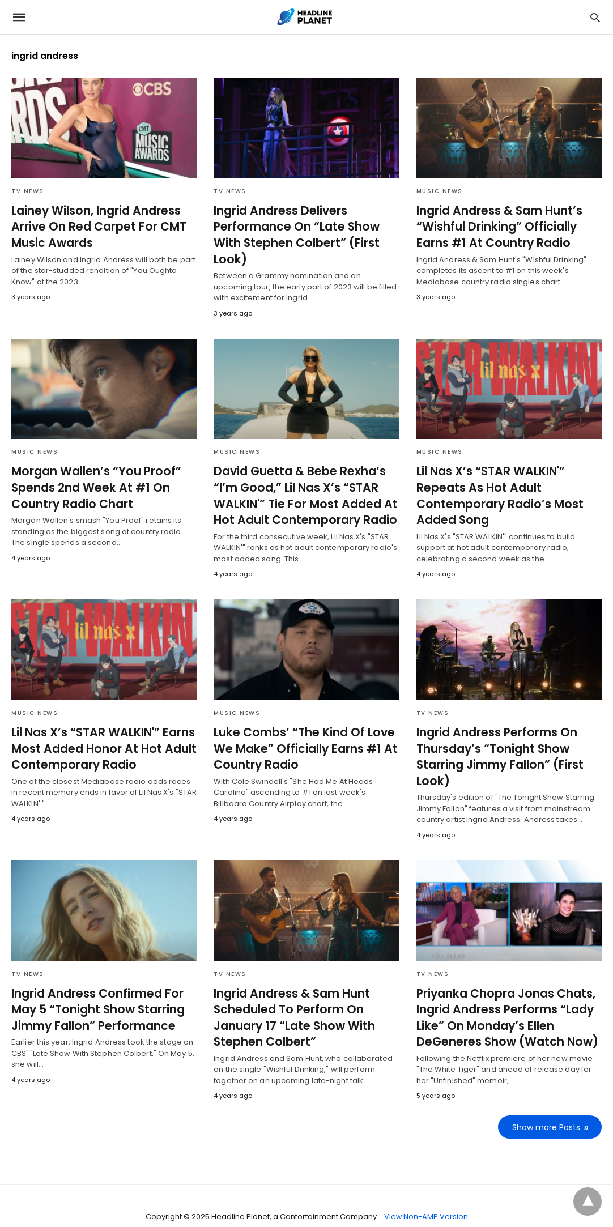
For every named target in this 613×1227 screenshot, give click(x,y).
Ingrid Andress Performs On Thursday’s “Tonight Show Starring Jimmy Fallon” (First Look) (496, 737)
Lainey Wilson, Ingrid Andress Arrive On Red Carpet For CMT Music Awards (94, 226)
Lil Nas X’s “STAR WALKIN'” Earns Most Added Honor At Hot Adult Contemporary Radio (100, 729)
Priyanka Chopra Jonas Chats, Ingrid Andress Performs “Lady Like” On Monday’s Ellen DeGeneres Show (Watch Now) (503, 997)
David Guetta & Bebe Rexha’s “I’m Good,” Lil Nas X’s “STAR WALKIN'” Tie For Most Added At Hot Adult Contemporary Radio (301, 478)
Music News (439, 191)
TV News (27, 191)
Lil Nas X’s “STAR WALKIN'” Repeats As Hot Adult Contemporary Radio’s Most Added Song (496, 478)
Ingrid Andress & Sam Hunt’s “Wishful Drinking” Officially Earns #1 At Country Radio (508, 226)
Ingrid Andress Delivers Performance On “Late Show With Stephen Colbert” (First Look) (306, 226)
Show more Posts (547, 1105)
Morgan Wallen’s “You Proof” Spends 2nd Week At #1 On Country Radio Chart (91, 470)
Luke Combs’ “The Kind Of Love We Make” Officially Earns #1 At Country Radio (301, 729)
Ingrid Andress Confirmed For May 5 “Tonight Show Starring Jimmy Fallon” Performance (94, 989)
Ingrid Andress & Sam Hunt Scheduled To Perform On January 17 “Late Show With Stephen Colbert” (291, 997)
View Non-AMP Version (426, 1195)
